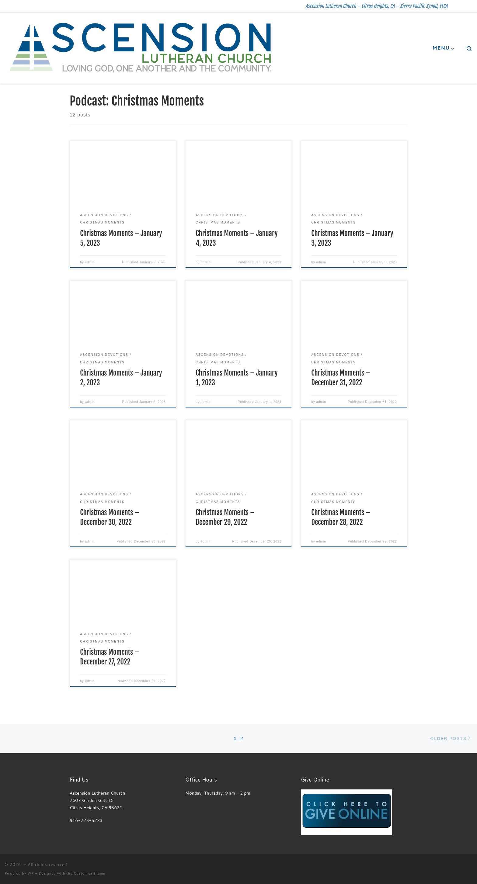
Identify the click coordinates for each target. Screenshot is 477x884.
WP (30, 873)
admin (90, 262)
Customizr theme (89, 873)
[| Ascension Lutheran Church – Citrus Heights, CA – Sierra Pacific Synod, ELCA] (141, 47)
